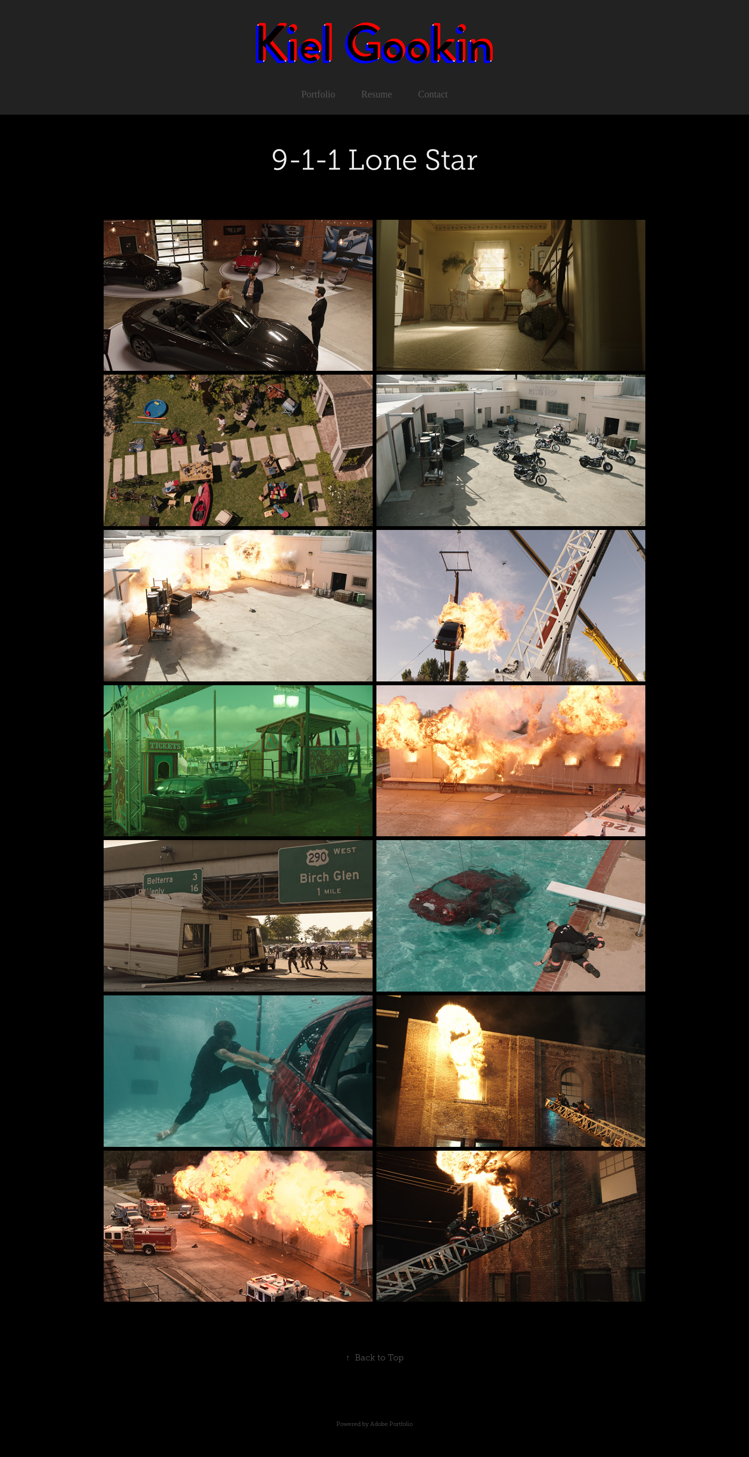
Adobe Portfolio (391, 1424)
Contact (433, 94)
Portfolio (318, 94)
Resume (376, 94)
